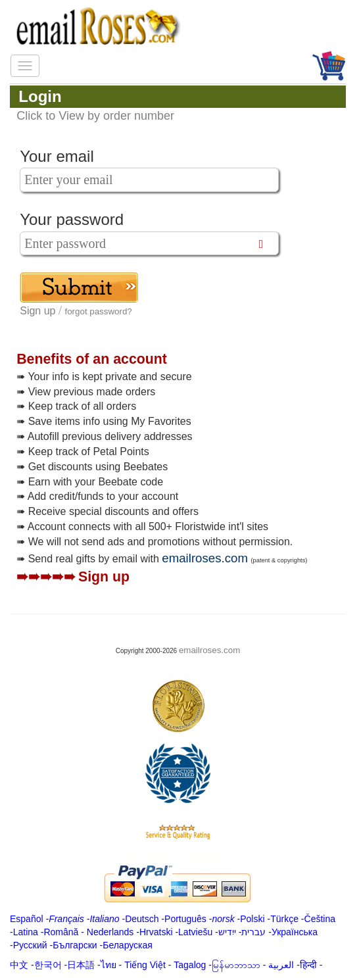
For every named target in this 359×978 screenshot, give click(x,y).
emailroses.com (205, 558)
